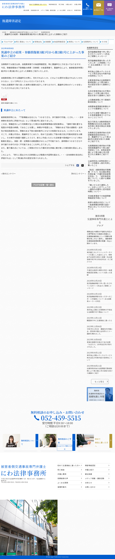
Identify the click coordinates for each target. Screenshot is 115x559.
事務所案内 (77, 10)
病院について (74, 41)
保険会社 (38, 41)
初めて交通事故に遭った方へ (38, 4)
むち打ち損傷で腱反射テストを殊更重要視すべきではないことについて (99, 115)
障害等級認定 (53, 4)
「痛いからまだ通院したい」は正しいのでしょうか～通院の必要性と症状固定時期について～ (99, 188)
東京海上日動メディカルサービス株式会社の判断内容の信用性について (99, 73)
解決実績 (26, 10)
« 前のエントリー (8, 173)
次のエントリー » (78, 173)
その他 (104, 41)
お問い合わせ (90, 487)
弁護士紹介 (69, 4)
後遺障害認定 (45, 32)
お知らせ (70, 10)
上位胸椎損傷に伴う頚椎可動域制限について (99, 100)
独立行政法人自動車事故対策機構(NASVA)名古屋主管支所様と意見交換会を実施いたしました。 (99, 124)
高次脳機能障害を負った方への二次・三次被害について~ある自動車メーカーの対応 (99, 63)
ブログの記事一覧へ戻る (43, 184)
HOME (4, 32)
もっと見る (101, 381)
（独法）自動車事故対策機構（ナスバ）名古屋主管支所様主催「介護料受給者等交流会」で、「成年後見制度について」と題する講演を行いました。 (99, 175)
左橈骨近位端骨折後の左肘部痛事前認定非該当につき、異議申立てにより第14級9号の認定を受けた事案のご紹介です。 (99, 137)
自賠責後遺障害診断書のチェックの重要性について (99, 107)
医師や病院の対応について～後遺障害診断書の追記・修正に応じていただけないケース (99, 205)
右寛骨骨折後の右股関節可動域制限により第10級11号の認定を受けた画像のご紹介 (99, 83)
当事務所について (90, 41)
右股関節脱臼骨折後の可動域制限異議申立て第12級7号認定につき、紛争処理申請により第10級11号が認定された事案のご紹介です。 (99, 151)
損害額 (48, 41)
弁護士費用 (77, 4)
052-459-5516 (23, 482)
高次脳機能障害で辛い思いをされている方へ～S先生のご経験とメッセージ (99, 53)
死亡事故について (23, 41)
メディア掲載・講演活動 (48, 10)
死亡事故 (61, 4)
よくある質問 (61, 10)
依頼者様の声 (35, 10)
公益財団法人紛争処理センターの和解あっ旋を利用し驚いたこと (99, 163)
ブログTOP (8, 41)
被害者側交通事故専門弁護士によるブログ (24, 32)
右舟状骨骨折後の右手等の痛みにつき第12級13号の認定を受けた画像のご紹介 (99, 93)
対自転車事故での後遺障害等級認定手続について (99, 196)
